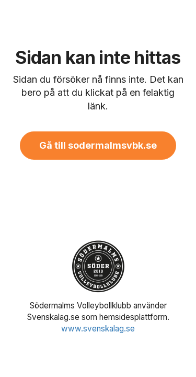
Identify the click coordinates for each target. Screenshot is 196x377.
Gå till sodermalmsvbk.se (98, 145)
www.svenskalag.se (98, 329)
